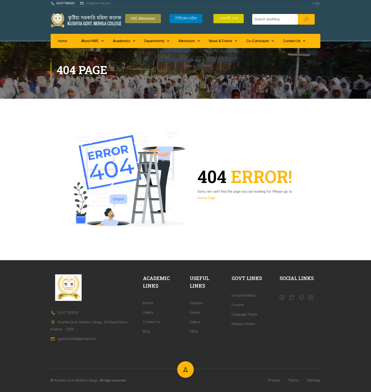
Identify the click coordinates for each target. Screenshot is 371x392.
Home (62, 41)
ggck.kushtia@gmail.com (73, 379)
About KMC (90, 41)
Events (195, 353)
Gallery (195, 362)
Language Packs (244, 355)
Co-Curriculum (257, 41)
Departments (154, 41)
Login (316, 3)
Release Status (243, 364)
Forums (238, 345)
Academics (121, 41)
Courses (196, 343)
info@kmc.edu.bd (95, 3)
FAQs (194, 372)
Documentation (244, 336)
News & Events (220, 41)
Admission (186, 41)
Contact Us (291, 41)
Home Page (206, 197)
